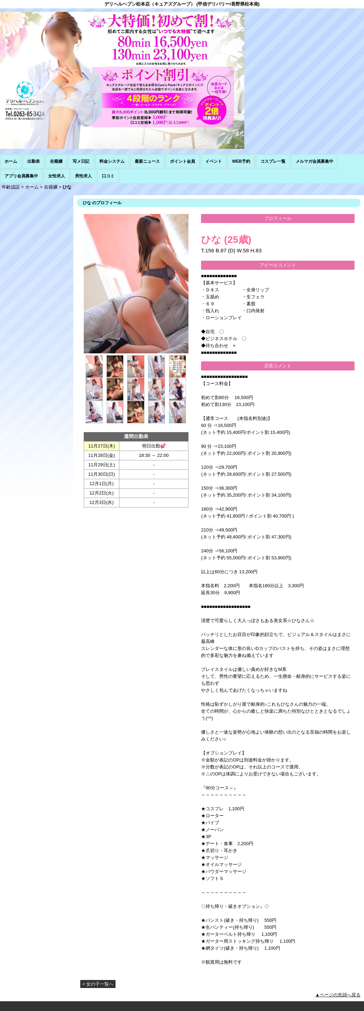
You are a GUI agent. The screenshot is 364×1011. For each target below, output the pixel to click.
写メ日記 (81, 161)
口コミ (108, 176)
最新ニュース (147, 161)
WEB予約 (241, 161)
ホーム (11, 161)
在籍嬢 (56, 161)
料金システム (112, 161)
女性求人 (56, 176)
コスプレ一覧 (272, 161)
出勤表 (33, 161)
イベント (213, 161)
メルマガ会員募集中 (314, 161)
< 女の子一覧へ (97, 984)
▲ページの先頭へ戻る (338, 994)
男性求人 (83, 176)
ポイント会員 (182, 161)
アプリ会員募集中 (21, 176)
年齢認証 (11, 187)
